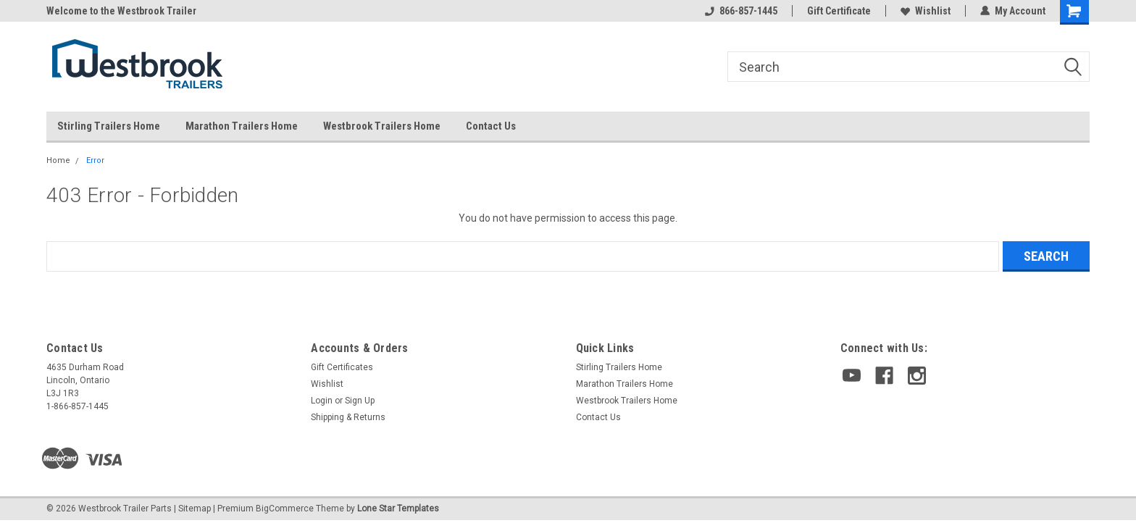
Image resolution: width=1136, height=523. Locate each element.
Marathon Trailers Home (241, 126)
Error (95, 160)
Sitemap (194, 508)
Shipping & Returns (348, 417)
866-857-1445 (741, 11)
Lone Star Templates (398, 508)
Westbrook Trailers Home (381, 126)
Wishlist (926, 11)
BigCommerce (285, 508)
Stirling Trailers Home (108, 126)
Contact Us (491, 126)
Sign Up (360, 401)
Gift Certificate (839, 11)
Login (322, 401)
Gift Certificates (342, 367)
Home (58, 160)
